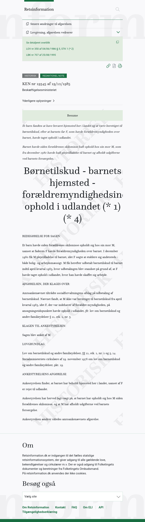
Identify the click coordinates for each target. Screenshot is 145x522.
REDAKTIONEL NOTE (53, 76)
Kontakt (60, 507)
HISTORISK (30, 76)
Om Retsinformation (35, 507)
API (101, 507)
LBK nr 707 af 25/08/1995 (41, 54)
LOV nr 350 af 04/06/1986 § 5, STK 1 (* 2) (50, 48)
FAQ (74, 507)
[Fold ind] (118, 32)
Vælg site (30, 496)
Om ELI (88, 507)
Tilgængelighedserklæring (39, 512)
